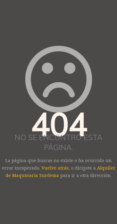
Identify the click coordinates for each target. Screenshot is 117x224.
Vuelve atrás (55, 168)
